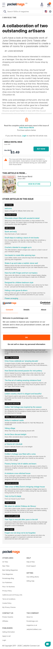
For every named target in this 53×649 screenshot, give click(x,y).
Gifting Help (30, 581)
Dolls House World (26, 128)
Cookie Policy (6, 603)
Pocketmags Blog (8, 578)
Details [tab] (26, 310)
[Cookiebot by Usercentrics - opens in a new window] (40, 303)
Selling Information (8, 632)
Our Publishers (7, 582)
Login (24, 136)
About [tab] (43, 310)
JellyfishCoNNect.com (34, 629)
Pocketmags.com (32, 621)
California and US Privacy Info (12, 595)
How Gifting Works (33, 577)
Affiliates (5, 621)
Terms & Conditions (8, 599)
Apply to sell (6, 636)
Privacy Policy (7, 591)
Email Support (31, 566)
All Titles (5, 562)
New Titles (5, 566)
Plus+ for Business (8, 587)
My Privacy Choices (9, 607)
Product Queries (7, 617)
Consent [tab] (9, 310)
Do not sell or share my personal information (26, 344)
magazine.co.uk (32, 625)
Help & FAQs (31, 562)
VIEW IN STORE (34, 184)
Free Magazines (7, 574)
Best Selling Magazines (10, 570)
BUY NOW (41, 149)
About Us (30, 617)
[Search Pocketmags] (4, 11)
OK (26, 337)
